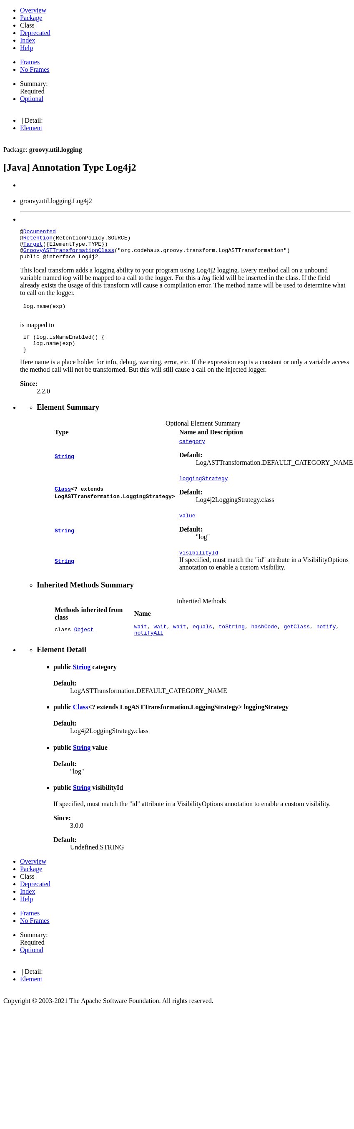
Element (31, 127)
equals (202, 645)
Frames (30, 62)
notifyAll (148, 652)
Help (26, 47)
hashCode (264, 645)
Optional (31, 98)
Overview (33, 10)
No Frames (35, 69)
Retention (38, 240)
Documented (39, 232)
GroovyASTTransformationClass (68, 255)
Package (31, 17)
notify (326, 645)
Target (33, 247)
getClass (297, 645)
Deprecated (35, 32)
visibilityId (198, 570)
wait (140, 645)
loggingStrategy (203, 493)
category (192, 455)
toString (232, 645)
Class (63, 503)
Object (84, 649)
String (64, 469)
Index (27, 40)
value (187, 531)
